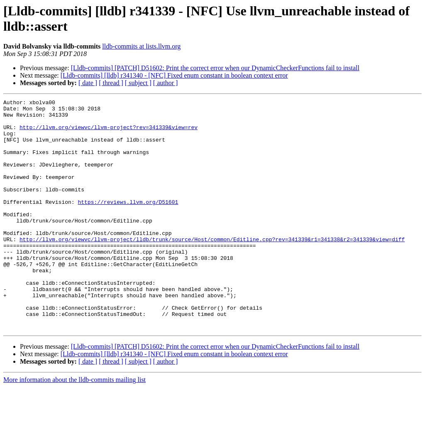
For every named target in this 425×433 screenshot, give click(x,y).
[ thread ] (111, 82)
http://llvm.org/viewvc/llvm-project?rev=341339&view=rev (109, 133)
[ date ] (87, 82)
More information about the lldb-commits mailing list (74, 425)
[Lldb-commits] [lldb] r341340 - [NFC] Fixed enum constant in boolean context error (174, 75)
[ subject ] (138, 82)
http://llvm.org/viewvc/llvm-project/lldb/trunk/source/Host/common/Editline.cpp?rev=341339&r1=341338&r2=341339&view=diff (212, 268)
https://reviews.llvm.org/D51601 (128, 223)
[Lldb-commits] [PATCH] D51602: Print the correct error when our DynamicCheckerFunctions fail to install (215, 67)
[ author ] (165, 82)
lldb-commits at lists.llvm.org (141, 46)
